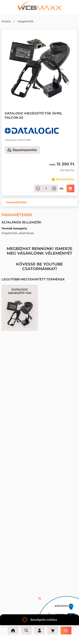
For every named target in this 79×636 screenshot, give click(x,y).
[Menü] (66, 630)
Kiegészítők (25, 21)
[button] (17, 202)
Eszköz (6, 21)
